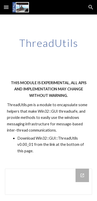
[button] (6, 7)
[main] (48, 43)
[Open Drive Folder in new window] (82, 175)
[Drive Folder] (48, 182)
